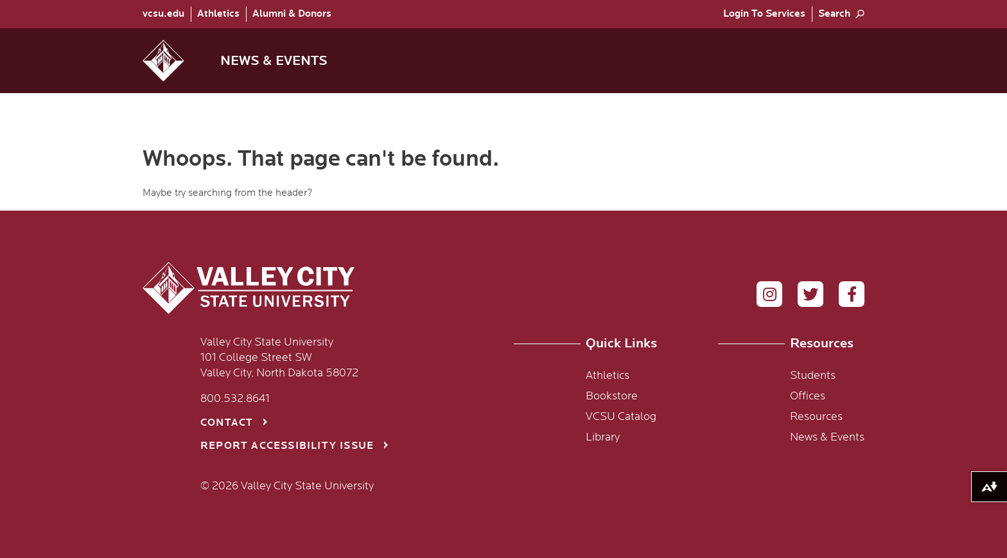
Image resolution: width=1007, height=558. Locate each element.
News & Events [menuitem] (274, 61)
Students (813, 375)
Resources (816, 416)
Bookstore (612, 396)
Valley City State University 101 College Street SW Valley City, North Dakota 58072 (279, 357)
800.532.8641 (235, 398)
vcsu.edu (163, 14)
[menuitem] (167, 14)
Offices (807, 396)
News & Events (827, 437)
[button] (174, 60)
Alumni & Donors (291, 14)
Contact (226, 423)
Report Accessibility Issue (287, 446)
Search (834, 14)
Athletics (218, 14)
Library (603, 437)
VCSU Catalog (621, 416)
